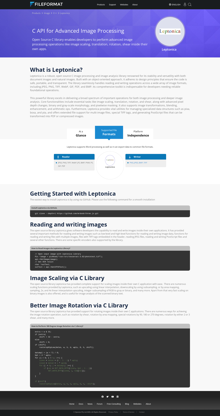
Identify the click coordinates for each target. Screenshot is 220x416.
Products (101, 5)
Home (71, 404)
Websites (124, 5)
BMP (141, 162)
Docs (81, 404)
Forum (99, 404)
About (135, 5)
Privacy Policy (113, 412)
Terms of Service (128, 412)
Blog (127, 404)
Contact (142, 412)
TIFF (145, 162)
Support (112, 5)
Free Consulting (114, 404)
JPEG (136, 162)
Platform (138, 133)
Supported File (109, 132)
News (90, 404)
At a (81, 133)
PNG (131, 162)
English (174, 4)
